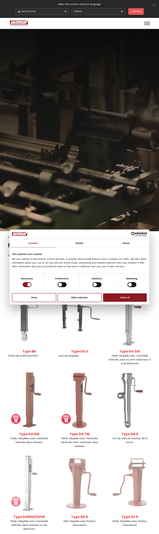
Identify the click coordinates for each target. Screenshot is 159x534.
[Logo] (44, 23)
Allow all (125, 297)
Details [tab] (79, 243)
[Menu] (147, 23)
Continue (136, 11)
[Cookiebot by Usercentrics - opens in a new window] (133, 234)
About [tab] (126, 243)
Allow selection (79, 297)
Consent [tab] (33, 243)
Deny (34, 297)
